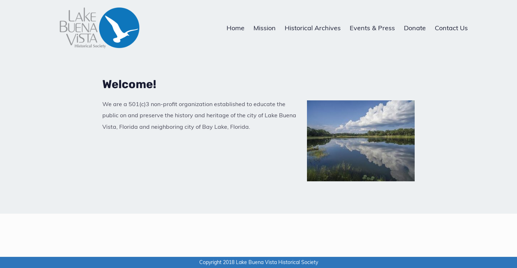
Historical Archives (313, 28)
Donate (415, 28)
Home (235, 28)
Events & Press (372, 28)
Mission (264, 28)
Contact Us (451, 28)
